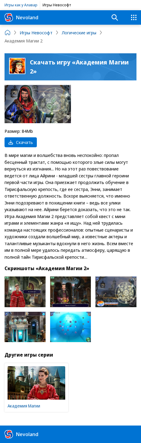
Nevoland (21, 17)
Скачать (20, 142)
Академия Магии (24, 406)
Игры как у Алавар (21, 5)
